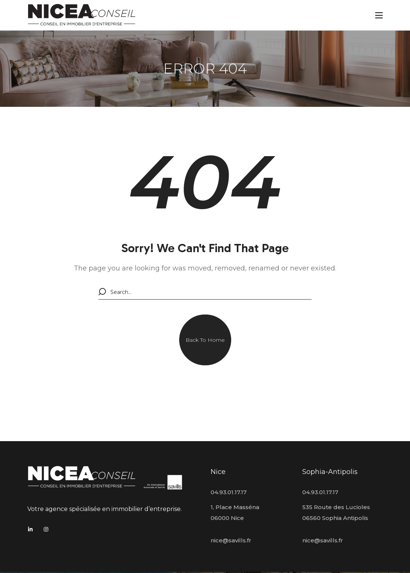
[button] (205, 340)
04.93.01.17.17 (229, 492)
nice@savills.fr (231, 540)
